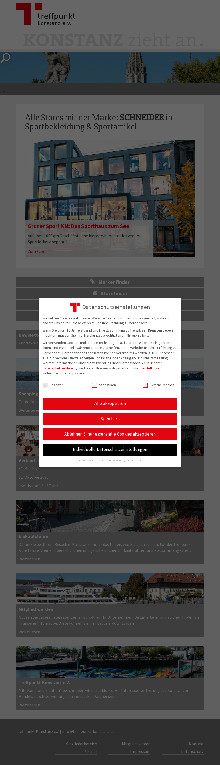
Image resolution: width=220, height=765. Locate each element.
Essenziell (54, 385)
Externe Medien (158, 385)
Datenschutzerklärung (60, 368)
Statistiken (104, 385)
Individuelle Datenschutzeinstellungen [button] (110, 449)
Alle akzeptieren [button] (110, 403)
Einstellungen (151, 368)
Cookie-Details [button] (87, 460)
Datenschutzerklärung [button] (112, 460)
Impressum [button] (134, 460)
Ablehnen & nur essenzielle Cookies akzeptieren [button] (110, 434)
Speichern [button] (110, 419)
